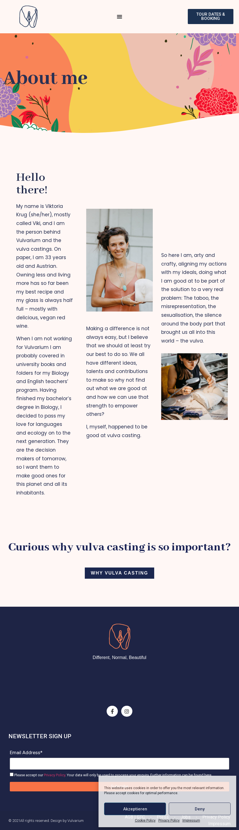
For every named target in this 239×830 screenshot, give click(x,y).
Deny (200, 809)
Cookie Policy (145, 820)
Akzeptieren (135, 809)
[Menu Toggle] (119, 16)
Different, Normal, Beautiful (119, 657)
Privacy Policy (169, 820)
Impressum (191, 820)
